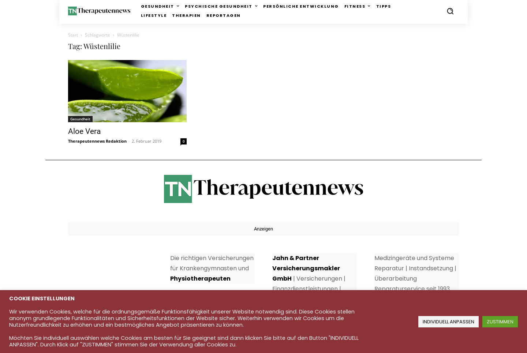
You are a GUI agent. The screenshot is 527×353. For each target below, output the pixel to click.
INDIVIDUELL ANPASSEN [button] (448, 321)
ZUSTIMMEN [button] (500, 321)
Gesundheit (80, 118)
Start (73, 35)
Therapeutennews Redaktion (97, 141)
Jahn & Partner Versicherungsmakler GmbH (306, 268)
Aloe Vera (84, 131)
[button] (450, 11)
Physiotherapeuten (200, 278)
